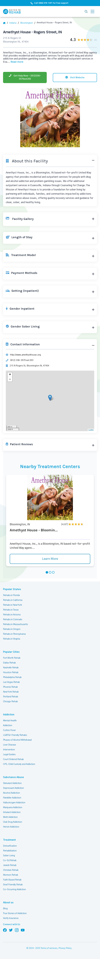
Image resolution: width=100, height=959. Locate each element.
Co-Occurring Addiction (14, 889)
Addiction (8, 714)
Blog (5, 909)
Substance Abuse (13, 777)
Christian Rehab (10, 870)
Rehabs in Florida (11, 595)
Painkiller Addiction (12, 798)
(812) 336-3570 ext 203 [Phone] (21, 360)
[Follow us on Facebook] (5, 930)
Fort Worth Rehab (11, 658)
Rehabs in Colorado (12, 619)
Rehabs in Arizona (12, 615)
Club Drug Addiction (12, 822)
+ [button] (10, 374)
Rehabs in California (12, 600)
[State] (14, 23)
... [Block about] (15, 62)
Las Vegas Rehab (11, 682)
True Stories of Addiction (15, 913)
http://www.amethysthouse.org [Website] (25, 355)
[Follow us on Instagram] (17, 930)
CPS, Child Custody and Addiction (19, 764)
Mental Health (10, 721)
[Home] (5, 23)
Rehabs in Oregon (11, 629)
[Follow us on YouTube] (23, 930)
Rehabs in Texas (11, 610)
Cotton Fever (9, 730)
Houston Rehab (10, 672)
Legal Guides (9, 754)
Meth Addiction (10, 817)
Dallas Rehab (9, 663)
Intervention (9, 750)
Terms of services (49, 948)
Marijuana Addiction (12, 807)
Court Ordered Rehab (13, 759)
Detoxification (10, 846)
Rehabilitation (10, 851)
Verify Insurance (11, 918)
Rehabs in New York (12, 605)
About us (8, 902)
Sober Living (9, 856)
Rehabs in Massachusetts (15, 624)
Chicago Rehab (10, 702)
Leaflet (90, 430)
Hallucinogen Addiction (14, 803)
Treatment (9, 840)
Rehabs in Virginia (11, 639)
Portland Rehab (10, 697)
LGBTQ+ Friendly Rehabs (15, 735)
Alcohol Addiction (11, 793)
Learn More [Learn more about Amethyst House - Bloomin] (50, 558)
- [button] (10, 379)
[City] (27, 23)
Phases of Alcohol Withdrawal (17, 740)
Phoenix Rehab (10, 687)
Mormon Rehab (10, 875)
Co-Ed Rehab (9, 860)
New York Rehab (11, 692)
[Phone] (25, 77)
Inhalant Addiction (12, 812)
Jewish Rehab (9, 865)
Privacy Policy (65, 948)
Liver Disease (9, 745)
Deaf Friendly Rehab (13, 885)
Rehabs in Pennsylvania (14, 634)
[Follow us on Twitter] (11, 930)
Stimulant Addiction (12, 783)
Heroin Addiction (11, 827)
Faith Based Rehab (12, 880)
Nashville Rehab (11, 668)
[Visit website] (75, 77)
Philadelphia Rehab (12, 677)
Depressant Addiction (13, 788)
